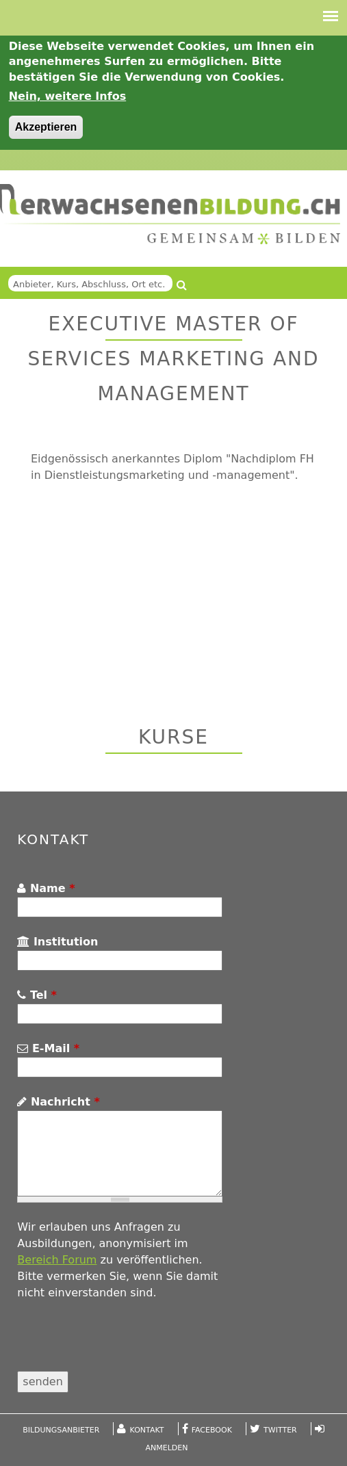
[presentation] (121, 1344)
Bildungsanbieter (61, 1430)
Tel (37, 995)
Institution (57, 941)
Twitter (280, 1430)
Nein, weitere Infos (68, 96)
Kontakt (147, 1430)
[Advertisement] (142, 599)
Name (46, 888)
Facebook (212, 1430)
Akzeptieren (46, 127)
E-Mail (48, 1048)
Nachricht (58, 1101)
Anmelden (167, 1447)
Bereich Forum (57, 1259)
